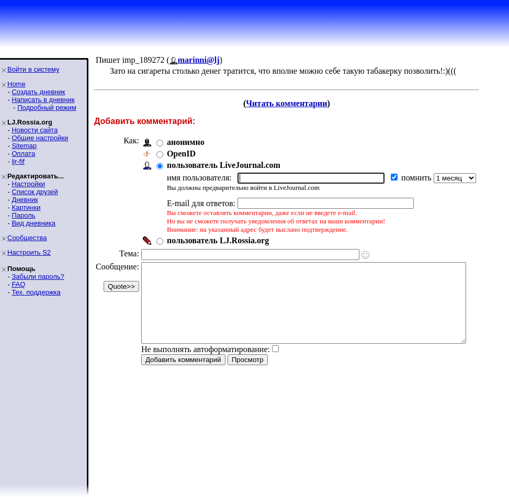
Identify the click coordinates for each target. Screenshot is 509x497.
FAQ (18, 284)
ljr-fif (18, 161)
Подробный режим (46, 107)
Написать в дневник (43, 100)
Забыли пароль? (38, 276)
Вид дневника (33, 223)
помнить (417, 177)
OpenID (181, 153)
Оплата (23, 153)
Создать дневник (38, 92)
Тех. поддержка (36, 292)
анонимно (186, 142)
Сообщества (27, 238)
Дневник (25, 200)
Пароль (23, 215)
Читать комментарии (300, 103)
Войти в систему (33, 69)
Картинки (26, 207)
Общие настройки (40, 138)
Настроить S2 (29, 252)
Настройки (28, 184)
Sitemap (24, 146)
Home (16, 84)
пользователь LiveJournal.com (223, 165)
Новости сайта (35, 130)
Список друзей (35, 192)
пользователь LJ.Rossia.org (218, 240)
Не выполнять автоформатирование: (205, 364)
